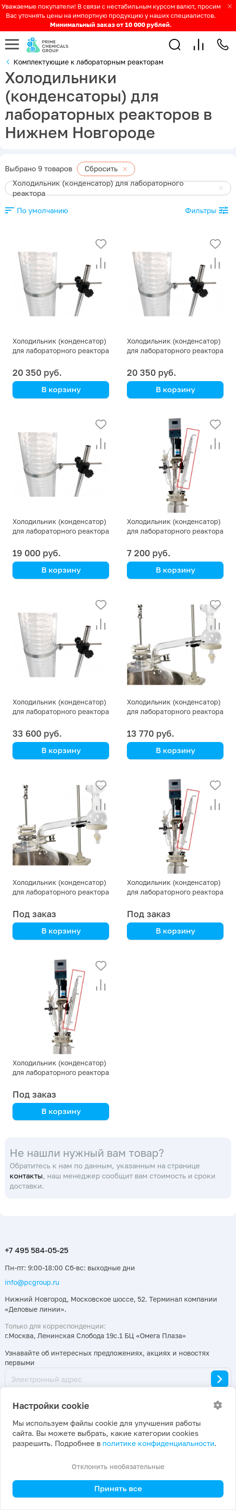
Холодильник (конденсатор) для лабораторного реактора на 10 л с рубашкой (175, 711)
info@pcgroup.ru (32, 1282)
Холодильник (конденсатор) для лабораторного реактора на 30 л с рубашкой (175, 350)
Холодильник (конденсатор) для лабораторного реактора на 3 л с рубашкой (175, 892)
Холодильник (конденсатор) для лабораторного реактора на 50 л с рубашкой (60, 350)
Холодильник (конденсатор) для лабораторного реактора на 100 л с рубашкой (60, 711)
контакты (26, 1176)
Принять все (118, 1488)
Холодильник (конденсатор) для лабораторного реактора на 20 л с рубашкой (60, 531)
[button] (174, 44)
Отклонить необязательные (118, 1466)
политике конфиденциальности (158, 1443)
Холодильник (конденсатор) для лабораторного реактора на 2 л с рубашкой (175, 531)
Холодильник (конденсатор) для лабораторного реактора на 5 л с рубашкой (60, 892)
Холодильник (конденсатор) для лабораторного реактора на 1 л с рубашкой (60, 1072)
